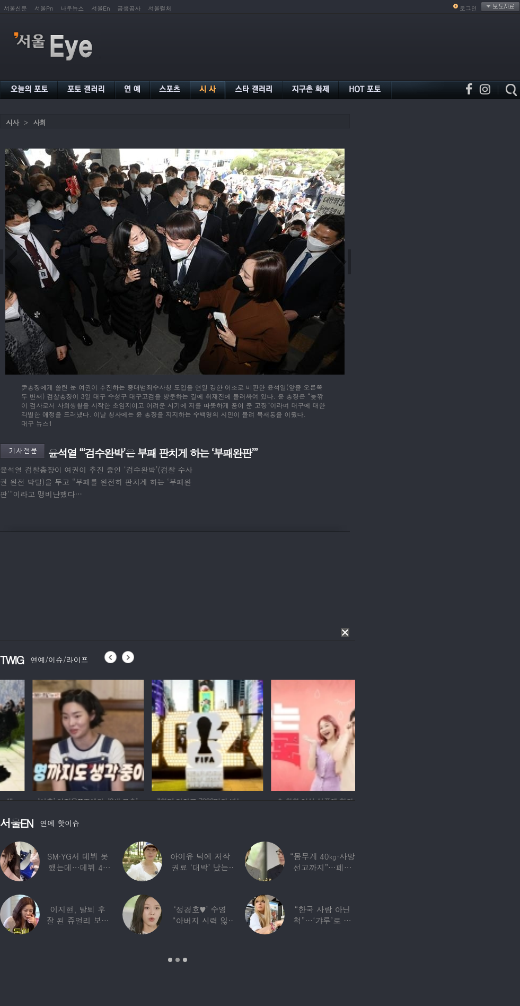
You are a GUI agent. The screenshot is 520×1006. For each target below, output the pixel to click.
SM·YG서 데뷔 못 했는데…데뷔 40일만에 (77, 867)
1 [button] (170, 960)
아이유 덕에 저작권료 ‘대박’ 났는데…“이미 (200, 867)
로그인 (468, 8)
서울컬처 (160, 8)
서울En (100, 8)
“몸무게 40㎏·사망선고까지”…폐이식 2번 (322, 867)
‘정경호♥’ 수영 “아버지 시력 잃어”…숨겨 (200, 920)
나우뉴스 (72, 8)
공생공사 (129, 8)
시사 (12, 122)
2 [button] (177, 960)
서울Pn (43, 8)
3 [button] (185, 960)
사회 (39, 122)
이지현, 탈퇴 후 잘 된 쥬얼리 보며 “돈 (77, 920)
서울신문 (15, 8)
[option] (148, 733)
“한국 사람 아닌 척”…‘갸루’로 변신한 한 (322, 920)
